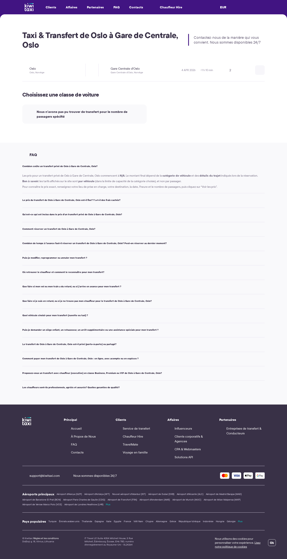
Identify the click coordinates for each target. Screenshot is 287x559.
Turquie (52, 521)
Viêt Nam (138, 521)
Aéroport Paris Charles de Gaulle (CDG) (84, 499)
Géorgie (231, 521)
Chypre (149, 521)
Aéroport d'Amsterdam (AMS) (155, 499)
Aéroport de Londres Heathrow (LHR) (83, 504)
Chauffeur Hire (167, 7)
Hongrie (220, 521)
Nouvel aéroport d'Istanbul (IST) (129, 494)
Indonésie (208, 521)
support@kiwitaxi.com (41, 475)
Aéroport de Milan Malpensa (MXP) (222, 499)
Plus (108, 504)
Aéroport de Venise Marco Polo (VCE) (42, 504)
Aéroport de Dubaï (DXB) (161, 494)
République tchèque (190, 521)
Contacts (136, 7)
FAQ (116, 7)
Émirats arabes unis (69, 521)
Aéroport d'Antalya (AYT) (97, 494)
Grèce (173, 521)
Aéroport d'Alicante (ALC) (190, 494)
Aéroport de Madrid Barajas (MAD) (224, 494)
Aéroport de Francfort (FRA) (122, 499)
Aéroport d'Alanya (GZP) (69, 494)
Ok (272, 543)
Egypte (117, 521)
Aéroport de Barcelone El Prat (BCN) (41, 499)
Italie (108, 521)
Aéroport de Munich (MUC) (186, 499)
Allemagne (161, 521)
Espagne (99, 521)
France (127, 521)
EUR (223, 7)
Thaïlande (87, 521)
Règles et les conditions (46, 538)
